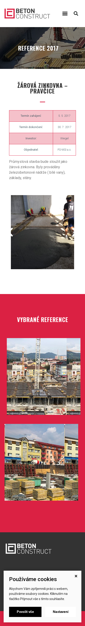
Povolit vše (25, 612)
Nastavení (60, 612)
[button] (65, 13)
